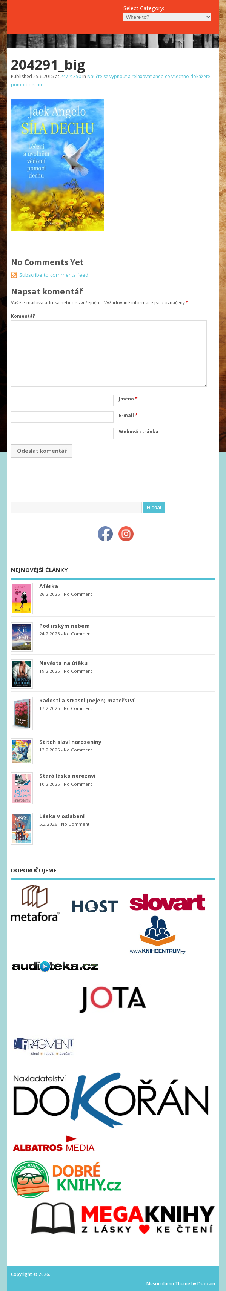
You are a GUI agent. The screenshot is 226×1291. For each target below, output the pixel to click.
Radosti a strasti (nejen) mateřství (86, 700)
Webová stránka (138, 431)
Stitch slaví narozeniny (70, 741)
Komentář (23, 316)
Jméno (128, 399)
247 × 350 (70, 76)
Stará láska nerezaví (67, 775)
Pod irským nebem (64, 625)
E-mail (128, 415)
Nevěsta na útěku (63, 663)
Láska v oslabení (62, 816)
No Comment (78, 594)
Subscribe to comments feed (53, 274)
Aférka (48, 586)
